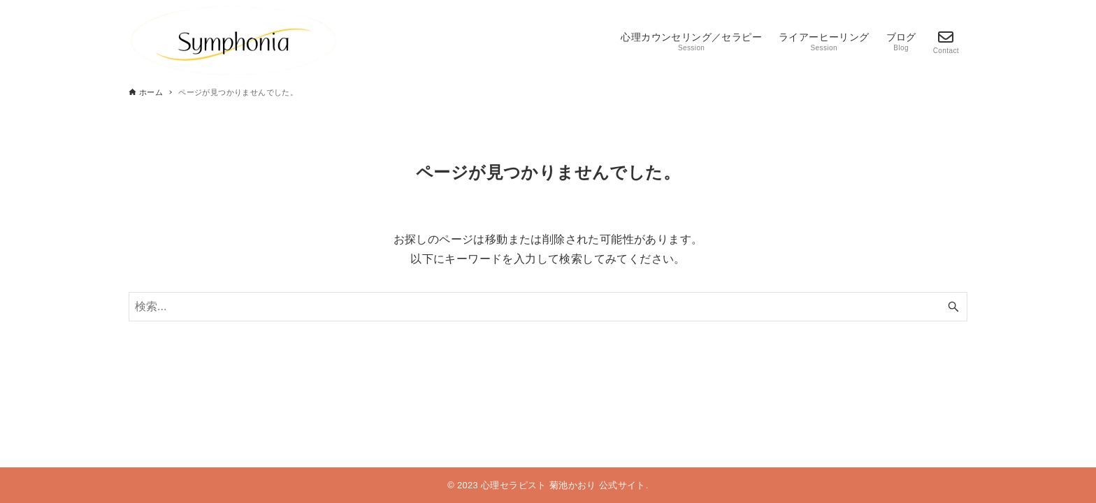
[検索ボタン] (953, 306)
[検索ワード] (548, 306)
